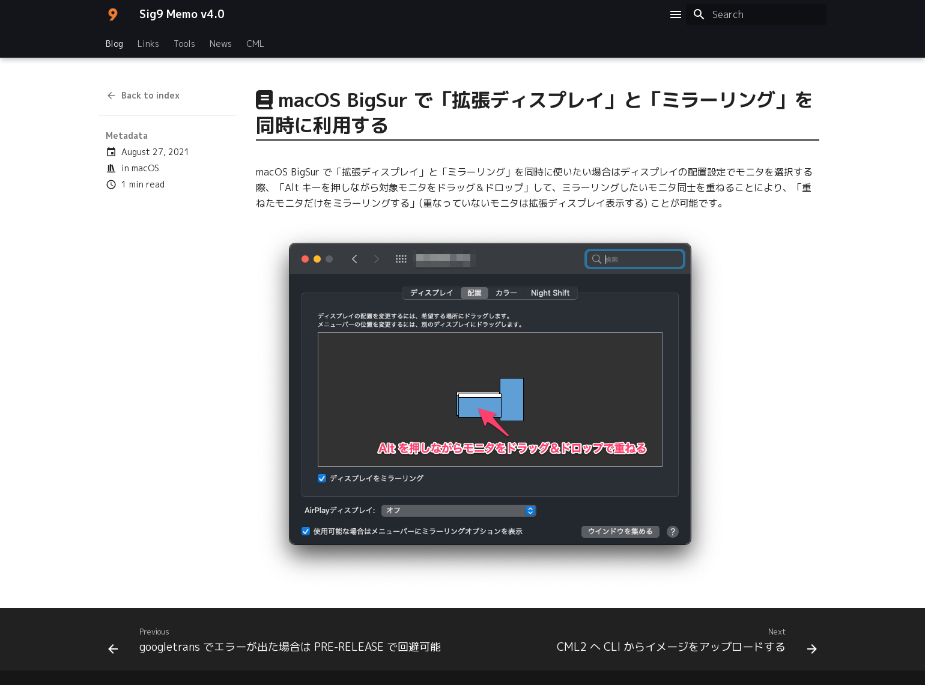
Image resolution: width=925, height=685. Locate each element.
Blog (114, 43)
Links (148, 43)
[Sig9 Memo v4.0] (113, 14)
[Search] (756, 14)
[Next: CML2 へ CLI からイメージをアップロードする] (685, 643)
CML (255, 43)
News (221, 43)
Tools (184, 43)
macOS (145, 168)
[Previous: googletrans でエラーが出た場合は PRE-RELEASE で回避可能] (276, 643)
